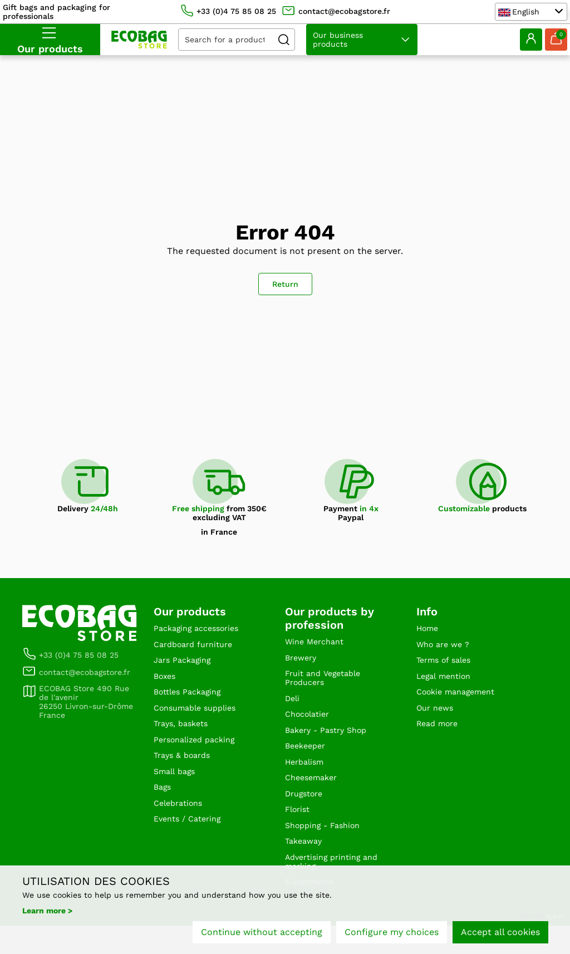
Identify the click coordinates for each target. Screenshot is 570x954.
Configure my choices (392, 936)
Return (285, 284)
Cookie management (460, 699)
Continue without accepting (261, 936)
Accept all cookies (500, 936)
